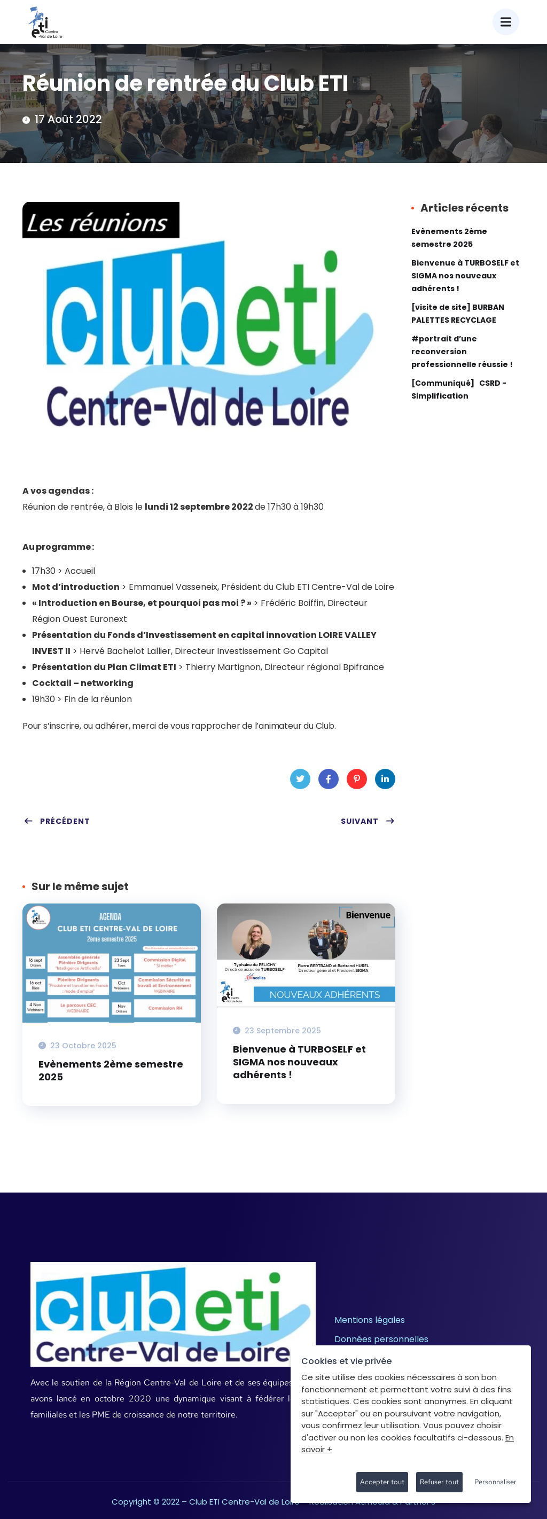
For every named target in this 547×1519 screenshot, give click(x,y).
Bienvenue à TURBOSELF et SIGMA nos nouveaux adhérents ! (299, 1062)
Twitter (300, 782)
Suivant (368, 821)
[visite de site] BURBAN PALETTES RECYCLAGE (457, 313)
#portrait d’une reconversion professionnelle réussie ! (462, 351)
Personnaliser (495, 1481)
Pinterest (356, 782)
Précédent (57, 821)
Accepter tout (382, 1481)
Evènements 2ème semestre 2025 (110, 1071)
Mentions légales (369, 1320)
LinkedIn (385, 782)
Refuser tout (439, 1481)
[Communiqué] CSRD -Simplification (458, 389)
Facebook (328, 782)
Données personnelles (381, 1339)
